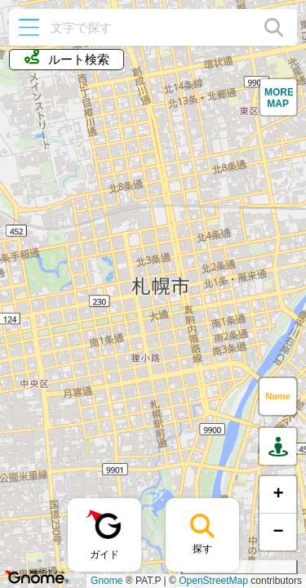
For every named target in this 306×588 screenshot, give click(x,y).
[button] (278, 97)
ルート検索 (66, 58)
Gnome (106, 580)
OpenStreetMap (213, 580)
